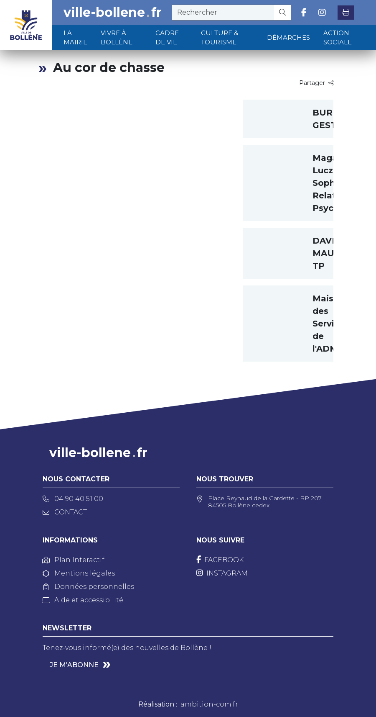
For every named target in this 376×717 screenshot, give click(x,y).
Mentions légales (79, 573)
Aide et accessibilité (83, 600)
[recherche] (223, 13)
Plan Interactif (73, 560)
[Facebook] (220, 560)
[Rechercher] (282, 13)
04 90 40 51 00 (73, 499)
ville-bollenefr (113, 12)
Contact (65, 512)
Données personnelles (88, 587)
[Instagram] (222, 573)
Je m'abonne (74, 665)
